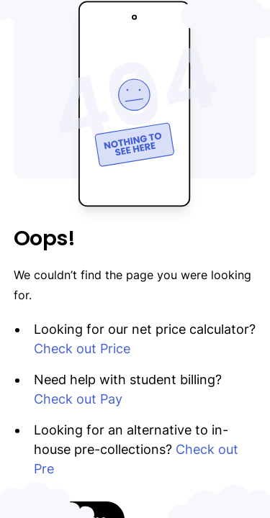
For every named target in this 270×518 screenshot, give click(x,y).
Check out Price (82, 348)
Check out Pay (78, 398)
